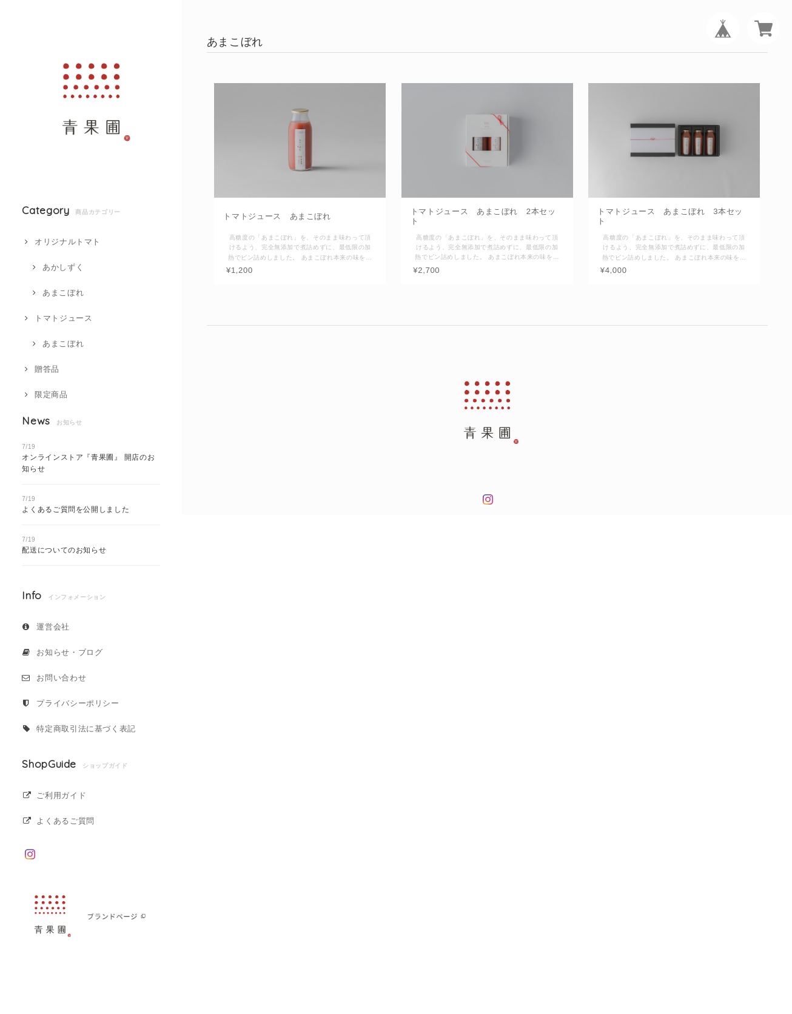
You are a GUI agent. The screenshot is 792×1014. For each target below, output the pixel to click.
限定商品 (51, 394)
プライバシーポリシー (77, 703)
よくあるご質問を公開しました (75, 509)
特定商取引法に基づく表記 (86, 728)
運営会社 (53, 626)
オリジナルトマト (68, 241)
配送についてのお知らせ (64, 550)
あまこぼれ (63, 292)
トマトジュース (64, 318)
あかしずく (63, 267)
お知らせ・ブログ (69, 652)
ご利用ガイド (61, 795)
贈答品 (47, 369)
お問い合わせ (61, 677)
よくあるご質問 (65, 820)
